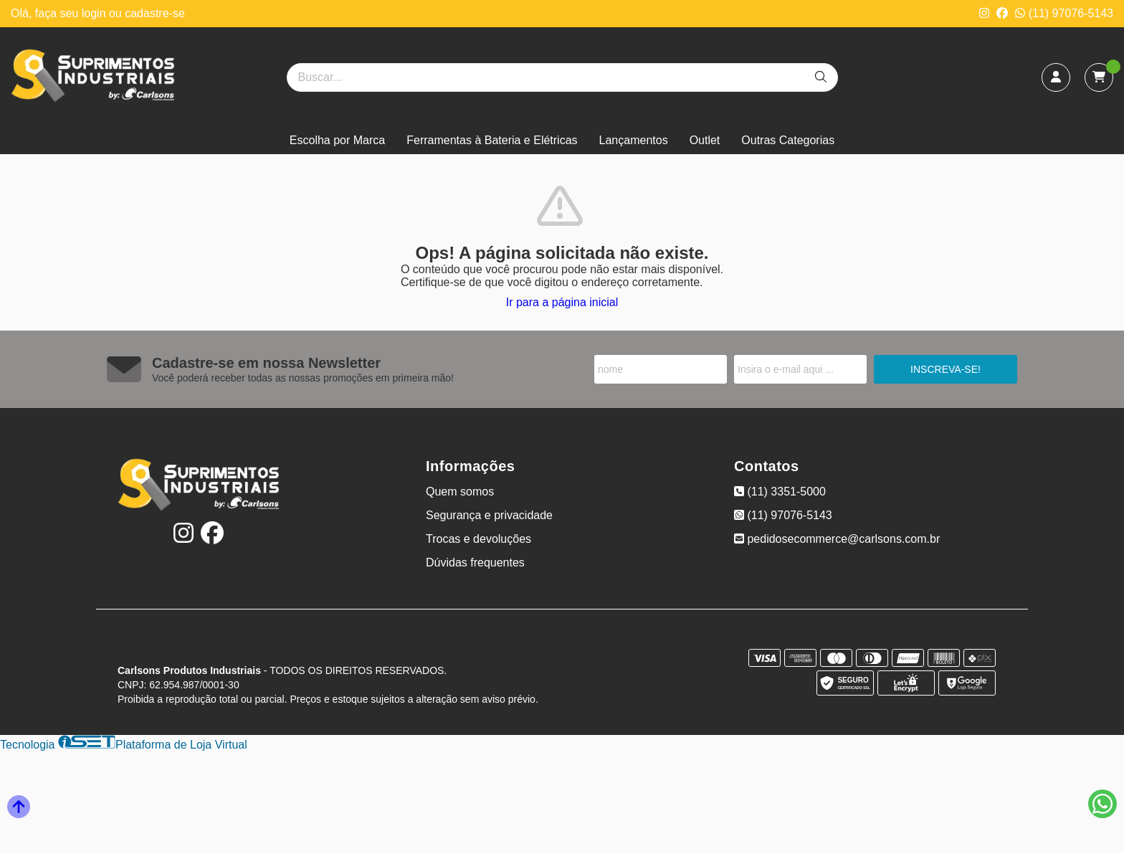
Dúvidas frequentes (475, 562)
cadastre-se (155, 13)
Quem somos (460, 491)
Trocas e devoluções (478, 539)
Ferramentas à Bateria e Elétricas (491, 140)
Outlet (705, 140)
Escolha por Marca (337, 140)
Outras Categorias (787, 140)
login (95, 13)
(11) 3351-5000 (780, 491)
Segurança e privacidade (489, 515)
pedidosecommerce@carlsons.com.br (837, 539)
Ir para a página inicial (562, 302)
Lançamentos (633, 140)
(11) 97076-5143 (1064, 13)
